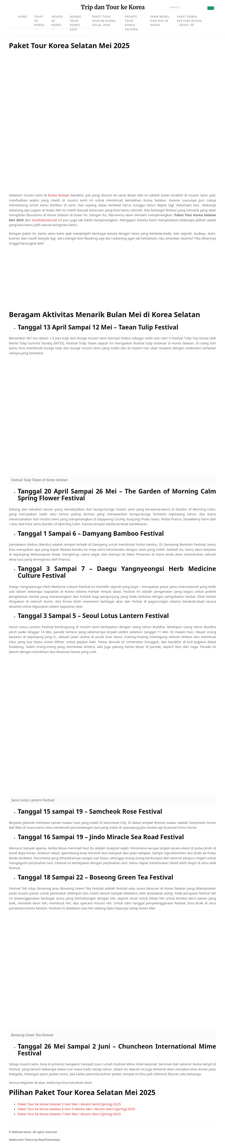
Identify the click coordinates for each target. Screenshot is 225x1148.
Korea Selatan (59, 195)
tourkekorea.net (44, 220)
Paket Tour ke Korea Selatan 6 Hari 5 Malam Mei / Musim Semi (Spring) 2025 (76, 1109)
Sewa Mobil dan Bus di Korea (160, 21)
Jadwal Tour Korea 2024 (76, 23)
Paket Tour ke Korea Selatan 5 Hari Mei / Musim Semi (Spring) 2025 (69, 1104)
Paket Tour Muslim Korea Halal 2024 (104, 21)
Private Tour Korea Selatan (131, 23)
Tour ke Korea (39, 21)
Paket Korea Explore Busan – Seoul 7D (189, 21)
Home (22, 16)
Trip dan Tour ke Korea (113, 7)
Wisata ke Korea (57, 21)
